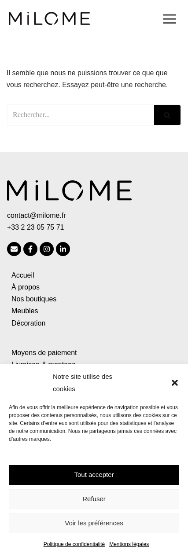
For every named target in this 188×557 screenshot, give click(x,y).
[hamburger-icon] (169, 20)
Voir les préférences (94, 523)
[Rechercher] (80, 115)
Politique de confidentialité (74, 544)
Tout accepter (94, 474)
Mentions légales (129, 544)
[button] (174, 382)
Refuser (94, 498)
